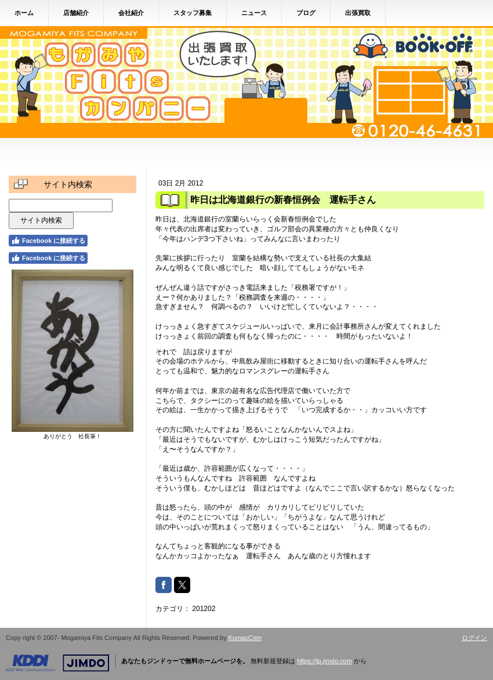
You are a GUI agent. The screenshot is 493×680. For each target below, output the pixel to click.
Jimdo (57, 663)
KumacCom (245, 637)
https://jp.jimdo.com (324, 660)
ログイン (474, 637)
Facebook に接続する (48, 240)
